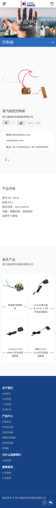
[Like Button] (6, 122)
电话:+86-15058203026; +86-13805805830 (27, 147)
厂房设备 (6, 404)
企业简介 (6, 393)
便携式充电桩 (9, 437)
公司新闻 (6, 472)
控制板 (5, 448)
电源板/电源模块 (15, 307)
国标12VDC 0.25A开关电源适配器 (40, 352)
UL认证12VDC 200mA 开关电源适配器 (15, 352)
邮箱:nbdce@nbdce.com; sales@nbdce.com (18, 137)
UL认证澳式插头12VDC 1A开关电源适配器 (40, 308)
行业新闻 (6, 478)
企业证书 (6, 409)
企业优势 (6, 460)
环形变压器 (7, 427)
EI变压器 (6, 421)
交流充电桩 (7, 432)
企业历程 (6, 399)
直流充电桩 (7, 443)
